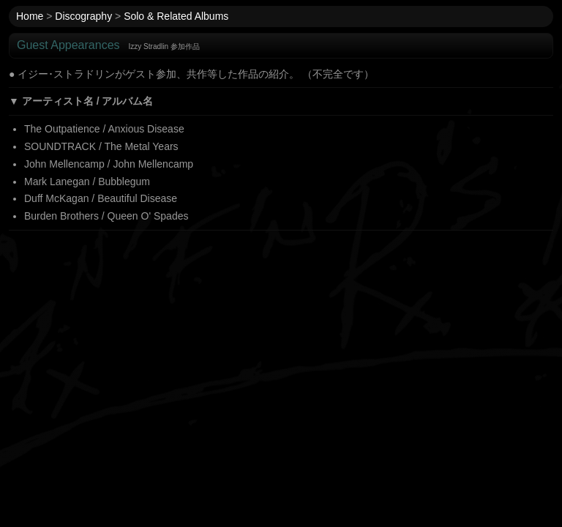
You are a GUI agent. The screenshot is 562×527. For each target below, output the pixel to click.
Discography (83, 16)
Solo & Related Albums (176, 16)
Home (29, 16)
